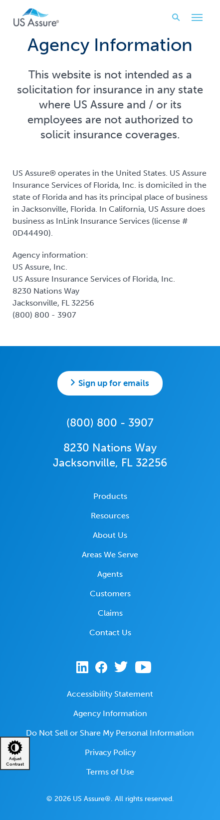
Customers (110, 593)
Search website (173, 17)
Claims (110, 613)
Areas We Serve (110, 554)
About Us (110, 535)
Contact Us (110, 632)
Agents (110, 574)
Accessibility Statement (110, 694)
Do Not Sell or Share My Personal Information (110, 733)
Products (110, 496)
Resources (110, 515)
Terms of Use (110, 772)
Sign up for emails (113, 383)
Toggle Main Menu (195, 18)
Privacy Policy (110, 752)
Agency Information (110, 713)
